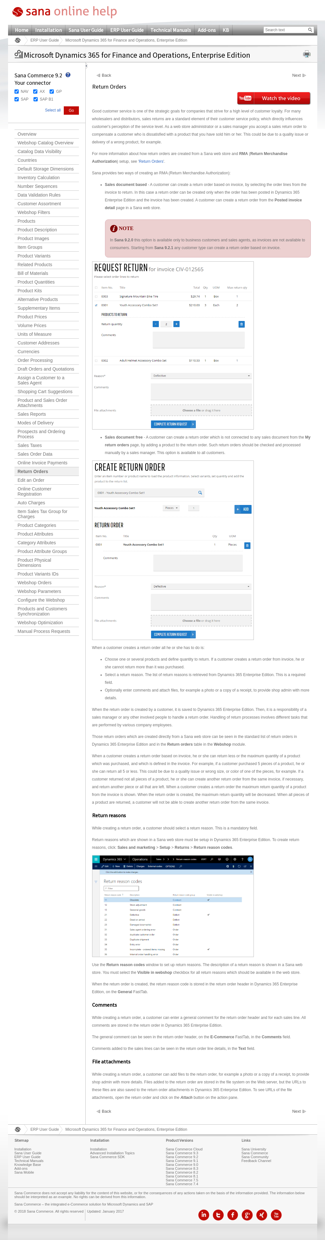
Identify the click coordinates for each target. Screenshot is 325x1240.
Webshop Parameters (39, 591)
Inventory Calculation (39, 177)
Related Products (35, 264)
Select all (53, 110)
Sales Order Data (35, 454)
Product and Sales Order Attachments (42, 403)
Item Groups (30, 247)
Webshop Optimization (40, 622)
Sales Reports (32, 414)
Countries (27, 160)
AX (42, 91)
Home (21, 30)
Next (296, 75)
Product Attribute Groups (42, 551)
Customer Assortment (39, 203)
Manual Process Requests (44, 631)
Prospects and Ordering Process (41, 434)
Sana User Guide (86, 30)
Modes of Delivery (36, 422)
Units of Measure (35, 334)
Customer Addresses (39, 342)
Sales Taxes (30, 445)
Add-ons (207, 30)
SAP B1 (46, 99)
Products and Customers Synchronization (42, 611)
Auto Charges (31, 502)
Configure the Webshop (41, 600)
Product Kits (30, 290)
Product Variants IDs (38, 573)
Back (106, 75)
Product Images (33, 238)
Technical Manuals (170, 30)
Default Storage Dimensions (46, 168)
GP (59, 91)
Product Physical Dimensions (34, 562)
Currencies (29, 351)
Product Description (37, 229)
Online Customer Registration (35, 491)
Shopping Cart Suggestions (45, 391)
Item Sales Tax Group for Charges (43, 514)
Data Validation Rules (39, 195)
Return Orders (33, 471)
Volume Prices (32, 325)
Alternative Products (38, 299)
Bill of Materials (33, 273)
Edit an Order (31, 480)
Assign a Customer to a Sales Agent (41, 380)
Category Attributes (37, 542)
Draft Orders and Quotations (46, 369)
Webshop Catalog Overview (45, 142)
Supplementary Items (39, 308)
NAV (25, 91)
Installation (48, 30)
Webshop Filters (34, 212)
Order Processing (35, 360)
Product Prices (32, 316)
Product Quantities (36, 282)
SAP (25, 99)
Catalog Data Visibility (40, 151)
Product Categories (37, 525)
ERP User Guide (127, 30)
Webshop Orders (35, 582)
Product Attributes (35, 534)
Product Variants (34, 255)
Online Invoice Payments (43, 462)
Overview (27, 134)
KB (226, 30)
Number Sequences (38, 186)
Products (26, 221)
